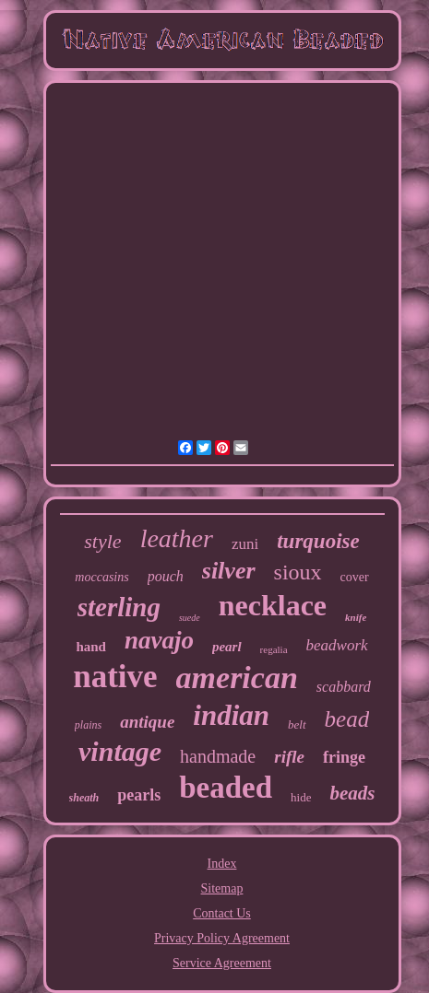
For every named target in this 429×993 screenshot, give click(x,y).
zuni (245, 544)
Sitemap (222, 888)
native (115, 677)
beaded (225, 787)
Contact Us (222, 913)
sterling (119, 607)
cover (354, 577)
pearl (227, 646)
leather (176, 538)
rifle (289, 756)
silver (229, 570)
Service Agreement (222, 963)
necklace (273, 605)
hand (91, 646)
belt (297, 724)
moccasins (101, 577)
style (102, 541)
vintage (119, 751)
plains (88, 724)
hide (301, 797)
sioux (298, 572)
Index (222, 863)
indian (231, 715)
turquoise (318, 541)
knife (355, 617)
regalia (274, 649)
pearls (139, 795)
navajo (159, 640)
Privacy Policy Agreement (222, 938)
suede (189, 618)
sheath (84, 797)
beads (352, 793)
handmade (218, 756)
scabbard (343, 687)
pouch (166, 576)
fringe (344, 757)
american (237, 677)
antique (147, 721)
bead (347, 719)
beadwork (337, 645)
